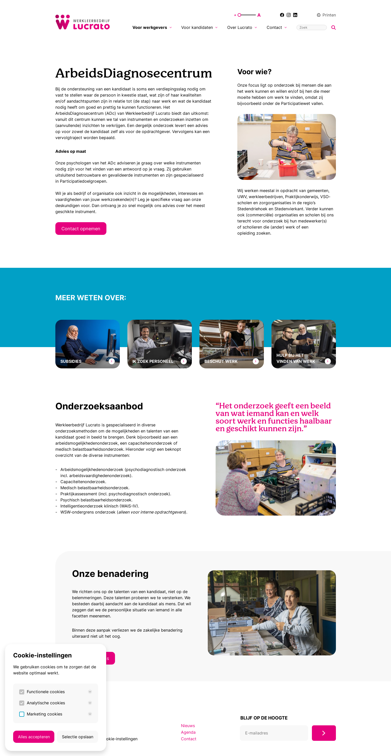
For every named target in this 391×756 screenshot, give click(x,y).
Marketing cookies (59, 714)
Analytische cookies (59, 703)
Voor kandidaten (199, 27)
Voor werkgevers (152, 27)
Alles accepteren (34, 737)
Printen (326, 15)
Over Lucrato (242, 27)
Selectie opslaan (77, 737)
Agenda (188, 732)
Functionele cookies (59, 692)
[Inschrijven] (324, 733)
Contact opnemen (80, 228)
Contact (277, 27)
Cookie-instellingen (119, 739)
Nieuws (188, 725)
